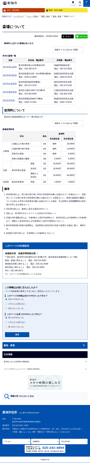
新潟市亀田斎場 (10, 92)
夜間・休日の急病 (56, 10)
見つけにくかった (16, 327)
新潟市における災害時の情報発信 (16, 362)
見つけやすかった (16, 318)
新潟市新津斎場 (10, 75)
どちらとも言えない (17, 304)
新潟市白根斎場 (10, 84)
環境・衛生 (45, 16)
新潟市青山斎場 (10, 67)
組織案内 (36, 441)
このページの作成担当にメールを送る (25, 274)
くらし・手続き (32, 16)
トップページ (18, 16)
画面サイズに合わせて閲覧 (66, 50)
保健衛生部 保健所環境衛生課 (20, 253)
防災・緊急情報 (13, 10)
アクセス (7, 441)
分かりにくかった (16, 308)
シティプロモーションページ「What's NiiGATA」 (22, 369)
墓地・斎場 (57, 16)
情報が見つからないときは (22, 396)
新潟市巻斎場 (9, 100)
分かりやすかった (16, 299)
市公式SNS (65, 441)
